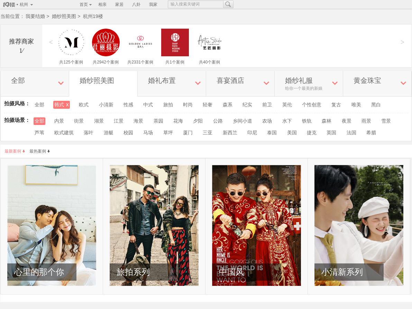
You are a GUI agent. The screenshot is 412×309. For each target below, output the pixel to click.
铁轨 (307, 121)
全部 (39, 104)
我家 (153, 4)
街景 (79, 121)
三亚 (207, 132)
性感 (128, 104)
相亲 (102, 4)
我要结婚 (35, 16)
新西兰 (230, 132)
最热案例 (39, 151)
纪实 (247, 104)
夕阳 (198, 121)
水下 (287, 121)
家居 (119, 4)
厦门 (188, 132)
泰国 (272, 132)
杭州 (24, 4)
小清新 (106, 104)
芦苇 (39, 132)
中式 (148, 104)
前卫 (267, 104)
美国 (292, 132)
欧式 (84, 104)
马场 (148, 132)
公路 (218, 121)
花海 (178, 121)
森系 (227, 104)
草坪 (168, 132)
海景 (138, 121)
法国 (351, 132)
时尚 (188, 104)
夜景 (346, 121)
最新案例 (14, 151)
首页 (84, 4)
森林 (326, 121)
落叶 (88, 132)
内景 (59, 121)
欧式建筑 (64, 132)
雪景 (386, 121)
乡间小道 (242, 121)
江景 (118, 121)
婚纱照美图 (64, 16)
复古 (336, 104)
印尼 (252, 132)
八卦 (136, 4)
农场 (267, 121)
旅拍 (168, 104)
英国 (331, 132)
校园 (128, 132)
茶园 (158, 121)
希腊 (371, 132)
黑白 (376, 104)
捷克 (312, 132)
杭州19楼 (93, 16)
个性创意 (311, 104)
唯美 (356, 104)
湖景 (99, 121)
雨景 (366, 121)
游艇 (108, 132)
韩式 (61, 105)
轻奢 (207, 104)
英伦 (287, 104)
